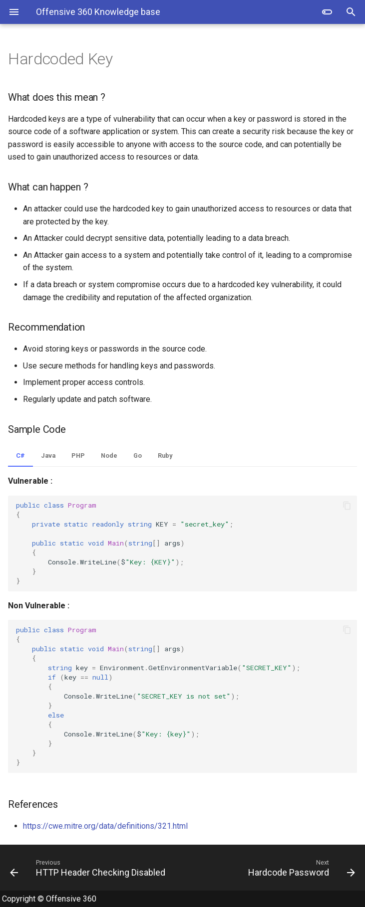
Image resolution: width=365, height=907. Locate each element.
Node (109, 455)
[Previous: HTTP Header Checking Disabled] (92, 868)
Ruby (165, 455)
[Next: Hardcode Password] (273, 868)
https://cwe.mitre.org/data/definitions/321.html (105, 826)
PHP (78, 455)
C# (20, 455)
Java (48, 455)
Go (137, 455)
